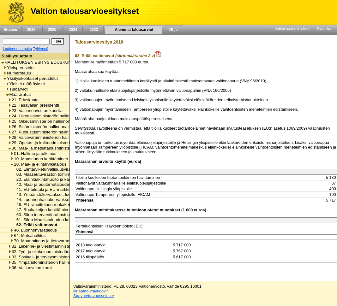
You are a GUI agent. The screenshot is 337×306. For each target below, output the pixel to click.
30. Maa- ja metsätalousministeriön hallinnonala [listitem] (54, 148)
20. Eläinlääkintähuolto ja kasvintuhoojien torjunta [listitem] (61, 179)
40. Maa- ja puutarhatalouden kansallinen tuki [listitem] (57, 184)
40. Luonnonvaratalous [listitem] (33, 230)
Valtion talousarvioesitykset (85, 11)
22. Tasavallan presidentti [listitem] (33, 105)
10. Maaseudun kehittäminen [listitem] (39, 158)
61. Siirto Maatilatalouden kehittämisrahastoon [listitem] (58, 219)
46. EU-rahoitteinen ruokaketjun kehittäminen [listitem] (57, 204)
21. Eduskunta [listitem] (23, 99)
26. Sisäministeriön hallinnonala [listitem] (39, 126)
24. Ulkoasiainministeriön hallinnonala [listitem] (45, 116)
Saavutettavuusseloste (93, 295)
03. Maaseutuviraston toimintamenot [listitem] (48, 174)
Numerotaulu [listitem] (17, 73)
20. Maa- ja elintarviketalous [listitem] (38, 164)
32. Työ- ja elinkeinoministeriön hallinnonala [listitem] (50, 251)
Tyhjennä (40, 49)
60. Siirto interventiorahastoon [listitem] (42, 214)
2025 (52, 29)
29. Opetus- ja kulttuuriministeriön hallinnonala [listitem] (53, 142)
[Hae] (57, 41)
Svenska (324, 28)
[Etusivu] (13, 12)
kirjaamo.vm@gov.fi (91, 291)
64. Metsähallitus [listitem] (27, 235)
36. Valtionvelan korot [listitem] (30, 267)
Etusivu (10, 29)
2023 (93, 29)
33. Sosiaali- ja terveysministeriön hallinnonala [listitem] (53, 257)
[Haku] (26, 41)
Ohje (173, 29)
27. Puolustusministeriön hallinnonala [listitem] (44, 132)
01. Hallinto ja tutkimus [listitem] (33, 153)
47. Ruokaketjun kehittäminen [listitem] (42, 209)
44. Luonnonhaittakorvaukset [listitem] (41, 199)
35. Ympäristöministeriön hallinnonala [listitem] (44, 262)
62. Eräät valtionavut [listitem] (35, 224)
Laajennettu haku (17, 49)
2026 (31, 29)
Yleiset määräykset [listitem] (25, 83)
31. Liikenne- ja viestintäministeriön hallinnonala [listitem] (54, 246)
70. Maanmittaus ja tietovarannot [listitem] (42, 240)
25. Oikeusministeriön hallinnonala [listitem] (42, 121)
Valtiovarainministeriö (292, 28)
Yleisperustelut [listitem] (18, 67)
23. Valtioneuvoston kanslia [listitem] (35, 110)
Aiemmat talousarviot (133, 29)
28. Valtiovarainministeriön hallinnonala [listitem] (46, 137)
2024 (73, 29)
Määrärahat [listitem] (18, 94)
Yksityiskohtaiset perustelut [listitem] (30, 78)
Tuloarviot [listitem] (17, 89)
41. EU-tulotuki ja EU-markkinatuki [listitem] (47, 189)
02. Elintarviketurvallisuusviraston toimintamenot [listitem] (59, 169)
